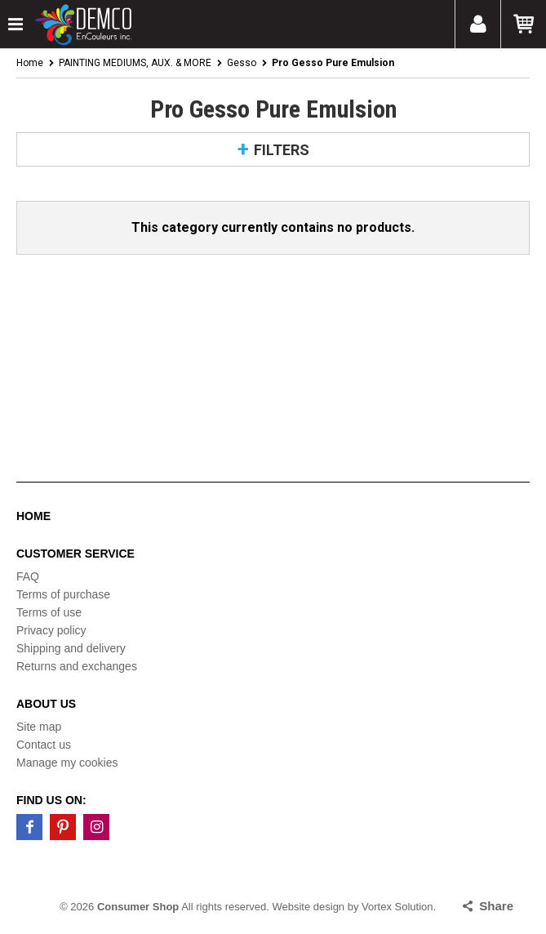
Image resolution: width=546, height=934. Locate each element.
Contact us (43, 744)
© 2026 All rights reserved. (164, 907)
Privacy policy (51, 630)
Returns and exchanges (76, 666)
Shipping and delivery (71, 648)
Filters (281, 149)
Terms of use (49, 612)
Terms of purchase (63, 594)
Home (29, 63)
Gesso (241, 63)
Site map (38, 726)
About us (46, 703)
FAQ (27, 576)
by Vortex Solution (390, 907)
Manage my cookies (67, 762)
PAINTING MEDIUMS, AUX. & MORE (135, 63)
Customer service (75, 553)
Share (496, 906)
